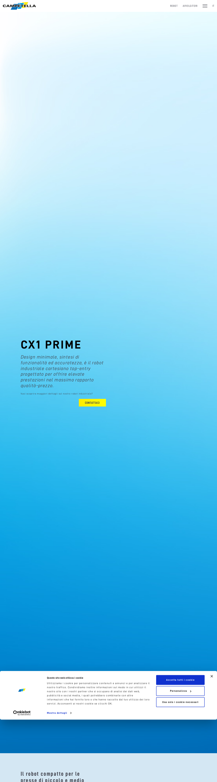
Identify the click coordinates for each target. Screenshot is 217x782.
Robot (174, 5)
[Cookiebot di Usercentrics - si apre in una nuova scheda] (22, 775)
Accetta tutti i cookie (180, 742)
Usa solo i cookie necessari (180, 764)
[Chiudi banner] (212, 738)
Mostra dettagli (57, 775)
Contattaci (92, 402)
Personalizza (180, 753)
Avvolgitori (190, 5)
